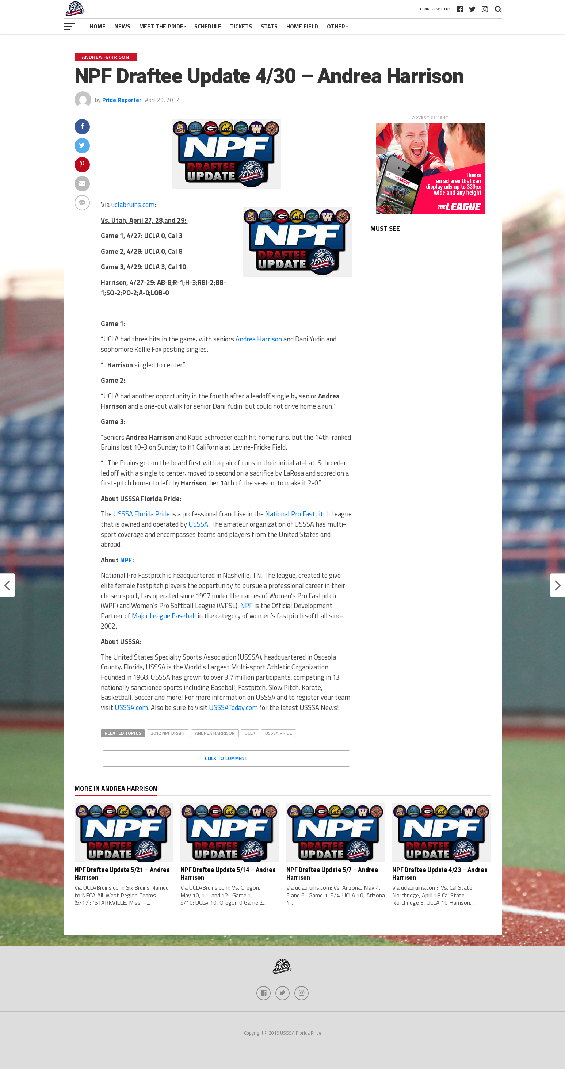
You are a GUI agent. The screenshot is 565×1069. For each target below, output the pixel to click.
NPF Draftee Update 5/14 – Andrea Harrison (228, 874)
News (122, 26)
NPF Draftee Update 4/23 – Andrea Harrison (440, 874)
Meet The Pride (161, 26)
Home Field (302, 26)
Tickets (241, 26)
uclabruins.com (132, 204)
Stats (269, 26)
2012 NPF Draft (168, 733)
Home (98, 26)
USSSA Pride (278, 733)
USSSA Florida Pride (141, 514)
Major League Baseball (164, 616)
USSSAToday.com (233, 707)
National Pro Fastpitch (297, 514)
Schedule (207, 26)
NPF (126, 560)
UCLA (250, 733)
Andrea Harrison (259, 339)
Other (336, 26)
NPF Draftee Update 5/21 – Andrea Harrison (122, 874)
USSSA (198, 524)
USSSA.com (131, 707)
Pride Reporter (121, 99)
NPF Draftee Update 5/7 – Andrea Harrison (332, 874)
